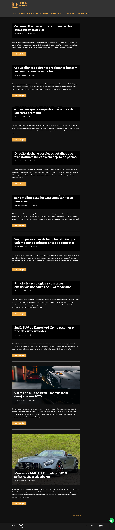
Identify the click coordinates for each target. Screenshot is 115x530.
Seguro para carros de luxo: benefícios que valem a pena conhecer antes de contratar (44, 241)
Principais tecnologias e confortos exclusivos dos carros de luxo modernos (42, 285)
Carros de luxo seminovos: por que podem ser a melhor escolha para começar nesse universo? (44, 197)
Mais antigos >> (77, 515)
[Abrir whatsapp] (111, 520)
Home (15, 13)
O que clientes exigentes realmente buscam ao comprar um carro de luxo (45, 69)
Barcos (45, 13)
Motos (38, 13)
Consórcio (80, 13)
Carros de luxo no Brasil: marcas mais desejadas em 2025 (41, 394)
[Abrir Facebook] (100, 526)
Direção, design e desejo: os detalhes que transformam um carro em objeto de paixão (45, 155)
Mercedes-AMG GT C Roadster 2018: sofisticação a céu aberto (41, 474)
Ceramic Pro (70, 13)
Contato (61, 13)
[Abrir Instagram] (102, 526)
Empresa (53, 13)
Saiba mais (19, 54)
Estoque (22, 13)
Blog (87, 13)
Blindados (30, 13)
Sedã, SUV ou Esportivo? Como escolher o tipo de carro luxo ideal (44, 329)
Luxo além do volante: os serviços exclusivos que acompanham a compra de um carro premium (43, 109)
